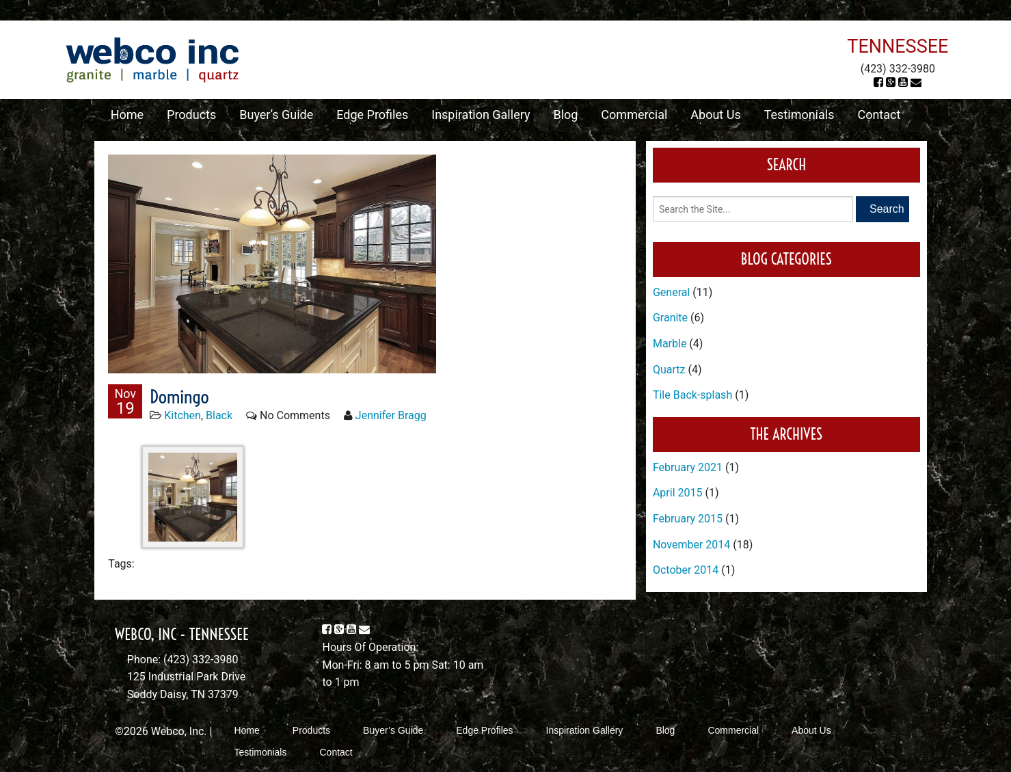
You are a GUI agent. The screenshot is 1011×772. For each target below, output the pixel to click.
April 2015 (678, 492)
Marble (669, 343)
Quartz (669, 369)
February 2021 (688, 467)
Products (191, 114)
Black (219, 415)
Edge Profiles (372, 114)
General (671, 292)
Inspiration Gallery (480, 114)
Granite (670, 317)
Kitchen (182, 415)
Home (127, 114)
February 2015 (688, 518)
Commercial (634, 114)
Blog (565, 114)
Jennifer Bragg (391, 415)
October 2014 (685, 569)
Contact (878, 114)
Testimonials (799, 114)
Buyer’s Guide (276, 114)
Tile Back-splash (692, 394)
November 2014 (691, 544)
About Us (715, 114)
